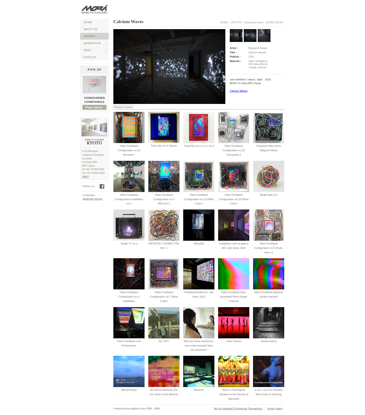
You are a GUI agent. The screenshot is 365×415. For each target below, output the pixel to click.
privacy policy (275, 408)
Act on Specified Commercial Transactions (238, 408)
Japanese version (92, 198)
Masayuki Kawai (254, 22)
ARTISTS (236, 22)
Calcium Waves (238, 90)
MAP (85, 176)
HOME (224, 22)
